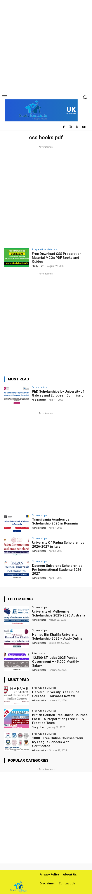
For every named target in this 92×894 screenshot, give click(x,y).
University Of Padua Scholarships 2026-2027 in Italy (58, 544)
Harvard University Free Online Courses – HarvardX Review (55, 694)
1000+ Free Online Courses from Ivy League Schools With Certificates (57, 742)
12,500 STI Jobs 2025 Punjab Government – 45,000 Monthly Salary (55, 662)
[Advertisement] (46, 46)
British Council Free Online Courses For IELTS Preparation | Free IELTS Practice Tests (59, 719)
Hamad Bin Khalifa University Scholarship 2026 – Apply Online (57, 636)
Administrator (39, 399)
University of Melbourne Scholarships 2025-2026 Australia (58, 613)
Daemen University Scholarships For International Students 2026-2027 (57, 570)
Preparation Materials (44, 249)
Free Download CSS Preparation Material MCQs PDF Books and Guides (57, 258)
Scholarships (39, 387)
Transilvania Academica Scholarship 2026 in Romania (55, 521)
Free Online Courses (44, 687)
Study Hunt (38, 265)
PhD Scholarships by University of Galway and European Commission (58, 393)
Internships (38, 653)
